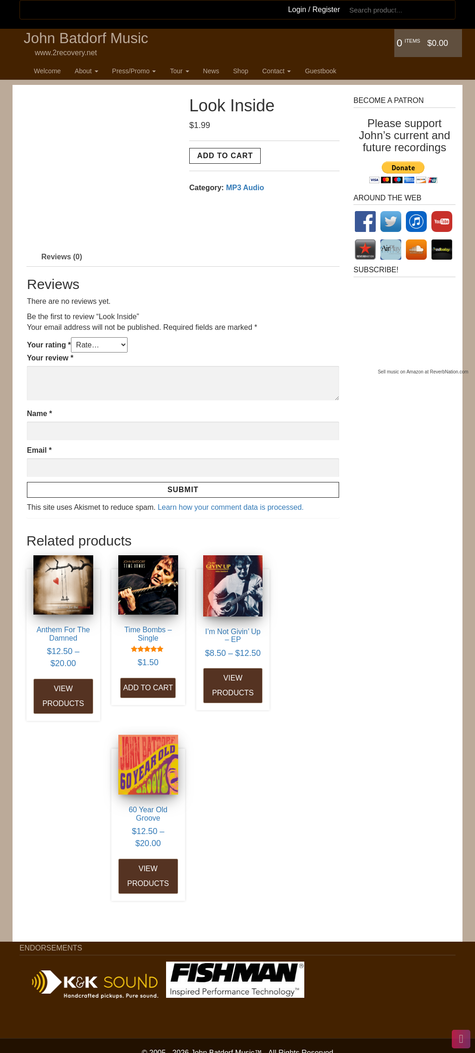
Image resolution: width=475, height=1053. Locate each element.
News (211, 71)
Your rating (49, 345)
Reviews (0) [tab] (61, 257)
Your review (50, 358)
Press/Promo (134, 71)
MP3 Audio (245, 188)
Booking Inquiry (62, 1032)
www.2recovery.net (66, 53)
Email (39, 450)
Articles (49, 968)
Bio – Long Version (68, 926)
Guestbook (320, 71)
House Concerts (63, 990)
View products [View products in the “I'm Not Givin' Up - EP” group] (223, 692)
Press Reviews (61, 958)
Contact (276, 71)
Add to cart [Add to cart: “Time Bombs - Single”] (142, 690)
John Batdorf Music (87, 39)
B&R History (57, 937)
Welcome (47, 71)
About (86, 71)
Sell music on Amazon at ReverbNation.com (423, 371)
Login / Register (314, 9)
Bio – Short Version (69, 915)
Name (39, 413)
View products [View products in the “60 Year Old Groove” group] (304, 691)
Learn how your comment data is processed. (231, 507)
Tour (179, 71)
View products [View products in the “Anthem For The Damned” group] (61, 691)
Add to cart (225, 156)
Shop (241, 71)
